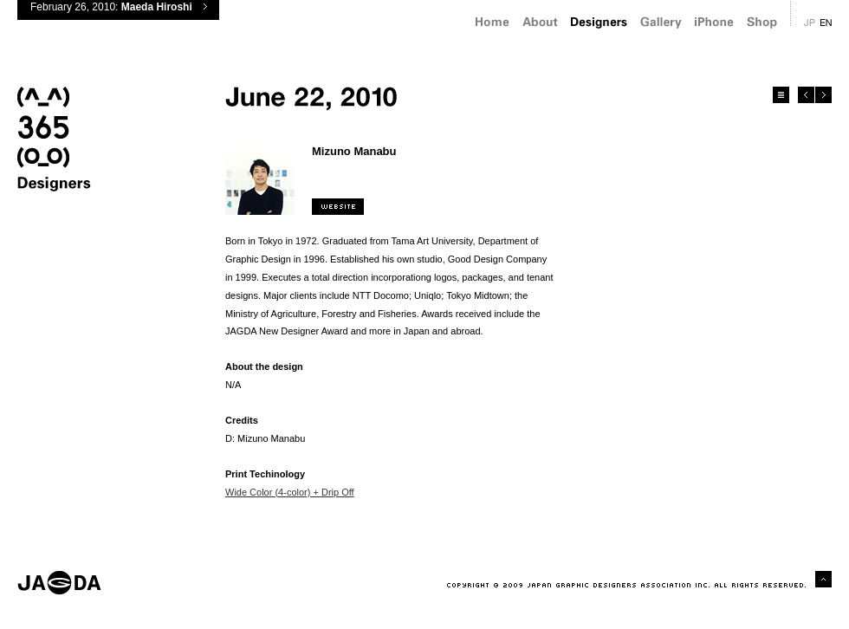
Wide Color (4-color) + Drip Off (289, 492)
